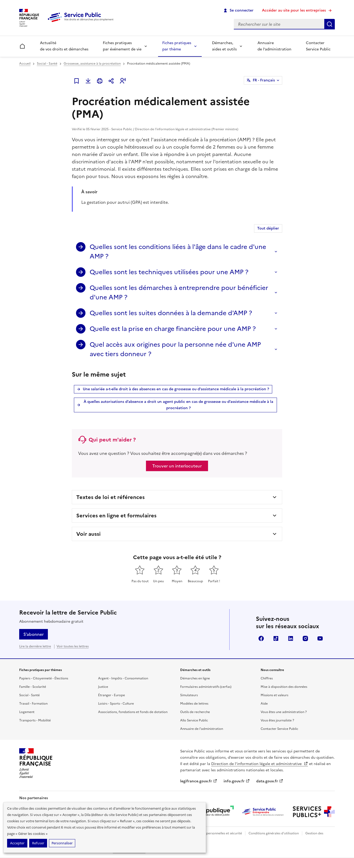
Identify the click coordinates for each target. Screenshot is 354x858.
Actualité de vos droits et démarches (64, 46)
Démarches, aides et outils (224, 46)
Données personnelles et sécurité (217, 833)
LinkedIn (290, 638)
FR (264, 80)
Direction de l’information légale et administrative (259, 764)
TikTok (276, 638)
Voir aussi (88, 534)
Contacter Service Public (318, 46)
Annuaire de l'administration (201, 728)
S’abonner (33, 634)
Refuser (38, 843)
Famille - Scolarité (32, 686)
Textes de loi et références (110, 497)
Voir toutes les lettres (73, 646)
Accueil (25, 63)
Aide (264, 703)
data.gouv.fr (269, 781)
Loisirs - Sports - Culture (116, 703)
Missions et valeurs (274, 695)
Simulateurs (189, 695)
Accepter (17, 843)
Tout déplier (268, 228)
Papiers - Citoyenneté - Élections (43, 678)
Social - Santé (47, 63)
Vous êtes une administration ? (284, 712)
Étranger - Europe (111, 695)
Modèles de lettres (194, 703)
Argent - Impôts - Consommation (123, 678)
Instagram (305, 638)
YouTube (320, 638)
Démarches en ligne (195, 678)
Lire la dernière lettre (35, 646)
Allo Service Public (194, 720)
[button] (123, 81)
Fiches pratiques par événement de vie (122, 46)
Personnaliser (62, 843)
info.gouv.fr (237, 781)
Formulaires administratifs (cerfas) (205, 686)
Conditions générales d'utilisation (274, 833)
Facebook (261, 638)
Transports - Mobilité (35, 720)
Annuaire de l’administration (274, 46)
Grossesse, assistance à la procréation (92, 63)
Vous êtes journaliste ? (277, 720)
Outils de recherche (195, 712)
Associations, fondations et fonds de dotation (133, 712)
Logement (26, 712)
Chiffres (267, 678)
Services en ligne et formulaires (116, 515)
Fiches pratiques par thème (176, 46)
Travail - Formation (33, 703)
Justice (103, 686)
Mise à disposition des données (284, 686)
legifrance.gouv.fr (198, 781)
